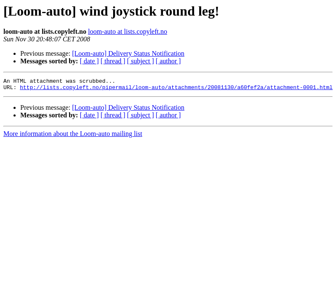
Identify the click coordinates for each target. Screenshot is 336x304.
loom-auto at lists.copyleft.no (127, 31)
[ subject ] (140, 61)
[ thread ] (112, 61)
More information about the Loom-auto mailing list (72, 136)
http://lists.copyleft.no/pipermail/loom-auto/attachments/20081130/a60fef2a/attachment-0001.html (176, 89)
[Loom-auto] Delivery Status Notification (128, 53)
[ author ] (168, 61)
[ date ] (89, 61)
